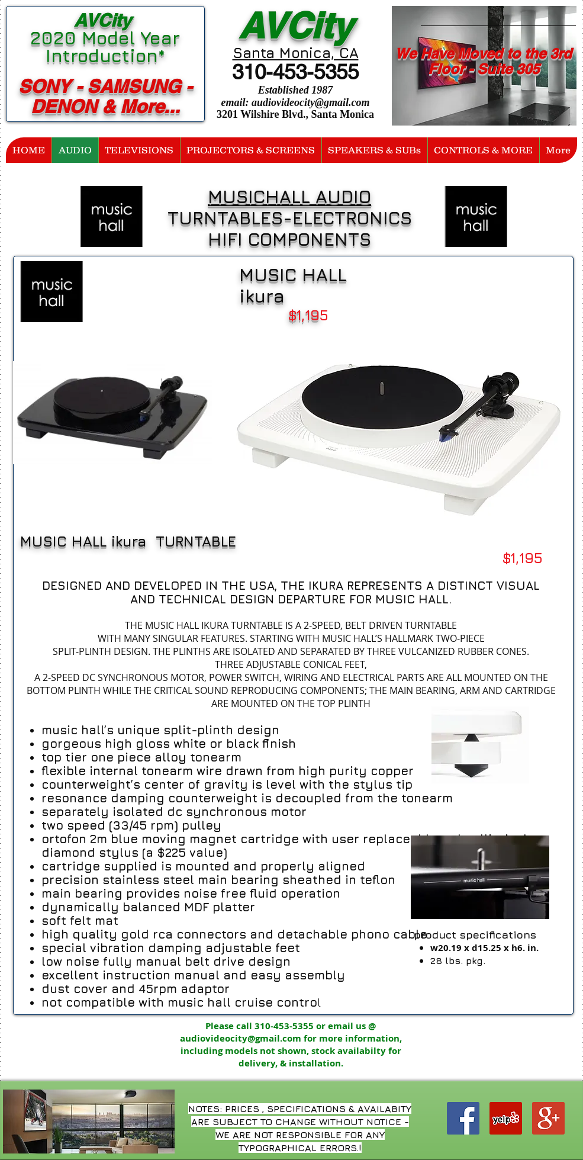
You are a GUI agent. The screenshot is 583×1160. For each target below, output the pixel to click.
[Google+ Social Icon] (548, 1118)
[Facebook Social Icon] (463, 1118)
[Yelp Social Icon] (505, 1118)
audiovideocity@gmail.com (310, 102)
